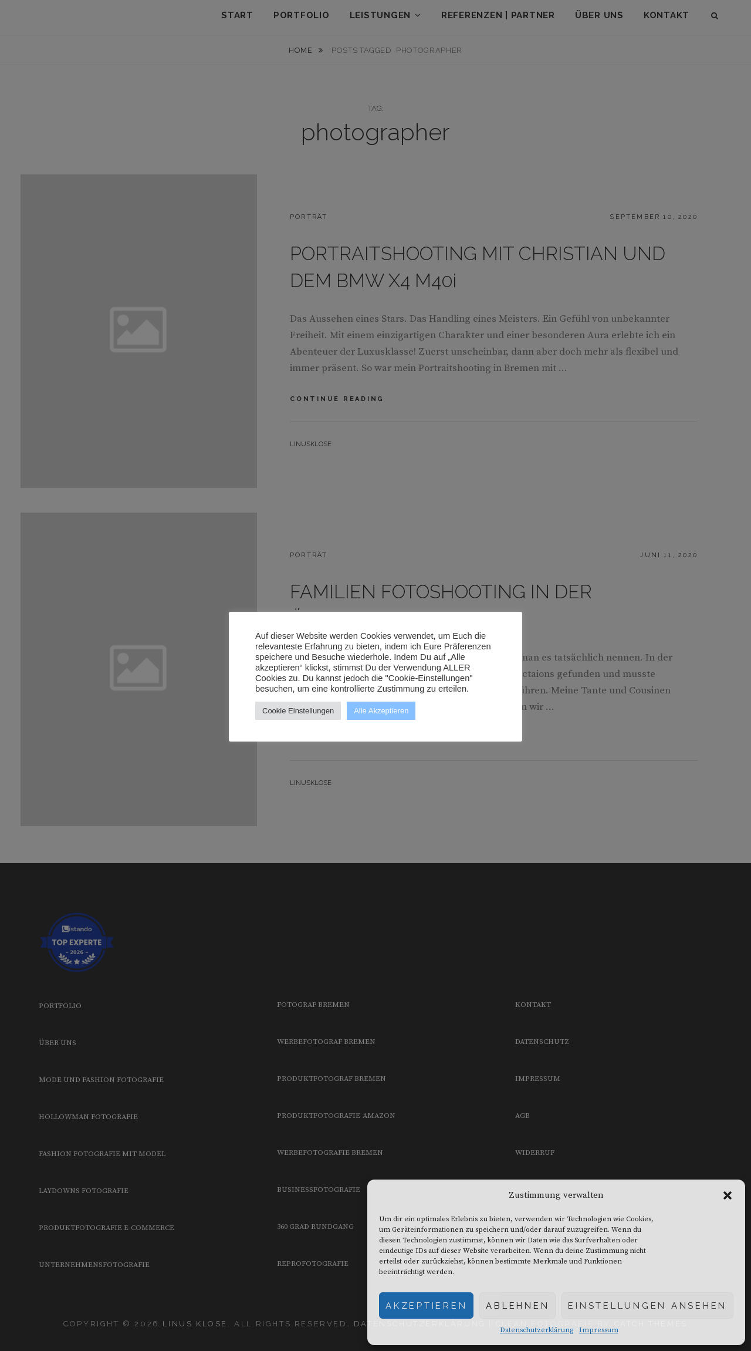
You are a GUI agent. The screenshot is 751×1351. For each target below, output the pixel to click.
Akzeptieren (426, 1306)
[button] (727, 1195)
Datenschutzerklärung (536, 1330)
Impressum (598, 1330)
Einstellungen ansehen (647, 1306)
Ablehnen (517, 1306)
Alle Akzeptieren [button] (381, 710)
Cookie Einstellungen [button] (298, 710)
